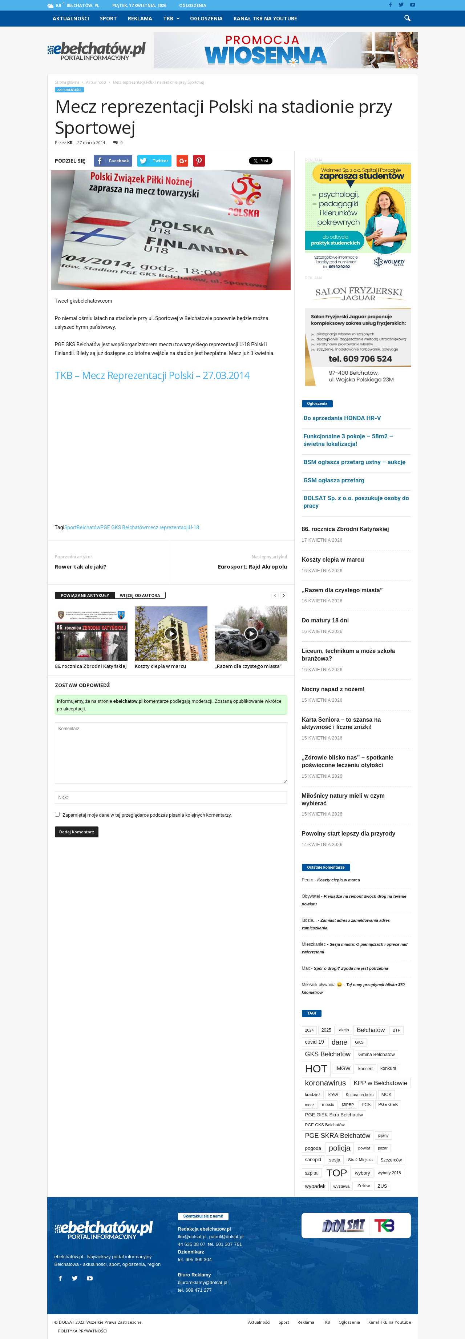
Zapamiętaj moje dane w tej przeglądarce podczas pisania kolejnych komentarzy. (147, 815)
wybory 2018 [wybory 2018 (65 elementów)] (389, 1173)
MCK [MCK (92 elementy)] (386, 1094)
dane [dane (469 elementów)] (339, 1042)
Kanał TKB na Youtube (265, 18)
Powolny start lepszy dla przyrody (349, 833)
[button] (407, 19)
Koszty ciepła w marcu (160, 666)
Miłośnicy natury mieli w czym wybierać (343, 799)
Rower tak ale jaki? (80, 566)
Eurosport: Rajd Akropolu (252, 566)
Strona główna (67, 82)
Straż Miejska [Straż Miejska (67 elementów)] (360, 1159)
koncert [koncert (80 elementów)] (365, 1068)
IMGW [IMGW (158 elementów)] (343, 1068)
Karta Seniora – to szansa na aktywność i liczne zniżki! (341, 723)
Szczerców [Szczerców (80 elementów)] (391, 1160)
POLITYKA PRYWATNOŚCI (82, 1331)
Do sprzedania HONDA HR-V (342, 418)
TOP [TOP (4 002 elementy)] (336, 1173)
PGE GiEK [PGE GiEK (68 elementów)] (388, 1104)
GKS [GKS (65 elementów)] (359, 1042)
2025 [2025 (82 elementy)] (326, 1030)
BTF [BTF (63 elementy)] (396, 1030)
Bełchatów (89, 527)
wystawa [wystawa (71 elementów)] (341, 1186)
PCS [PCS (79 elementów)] (366, 1104)
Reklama (140, 18)
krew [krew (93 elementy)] (333, 1094)
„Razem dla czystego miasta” (248, 666)
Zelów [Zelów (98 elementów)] (363, 1185)
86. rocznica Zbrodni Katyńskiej (91, 666)
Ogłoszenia (192, 5)
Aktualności (71, 18)
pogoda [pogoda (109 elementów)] (313, 1148)
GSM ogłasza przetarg (334, 480)
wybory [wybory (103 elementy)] (362, 1173)
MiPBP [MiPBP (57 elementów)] (348, 1105)
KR (70, 142)
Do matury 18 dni (325, 620)
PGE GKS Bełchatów (123, 527)
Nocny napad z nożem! (333, 689)
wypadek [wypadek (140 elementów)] (315, 1186)
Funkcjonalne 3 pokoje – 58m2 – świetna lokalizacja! (348, 440)
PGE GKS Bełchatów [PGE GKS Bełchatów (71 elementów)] (325, 1124)
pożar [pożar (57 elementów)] (383, 1148)
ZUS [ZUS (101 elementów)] (382, 1186)
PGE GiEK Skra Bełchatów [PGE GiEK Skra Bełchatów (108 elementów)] (334, 1114)
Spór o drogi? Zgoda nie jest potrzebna (351, 968)
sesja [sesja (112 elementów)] (334, 1160)
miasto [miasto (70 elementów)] (328, 1104)
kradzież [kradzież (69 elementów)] (313, 1094)
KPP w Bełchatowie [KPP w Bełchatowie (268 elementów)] (380, 1083)
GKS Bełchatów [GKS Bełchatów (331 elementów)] (328, 1054)
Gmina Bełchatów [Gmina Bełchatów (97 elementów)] (376, 1054)
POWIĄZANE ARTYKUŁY (85, 595)
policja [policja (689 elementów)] (339, 1148)
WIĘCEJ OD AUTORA (140, 595)
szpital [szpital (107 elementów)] (312, 1173)
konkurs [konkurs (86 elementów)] (388, 1068)
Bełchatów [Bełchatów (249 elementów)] (371, 1030)
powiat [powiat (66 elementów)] (364, 1148)
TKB (171, 19)
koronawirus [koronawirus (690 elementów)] (325, 1083)
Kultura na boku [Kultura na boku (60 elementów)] (360, 1094)
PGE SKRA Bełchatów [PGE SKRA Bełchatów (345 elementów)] (338, 1135)
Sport (108, 18)
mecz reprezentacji (167, 527)
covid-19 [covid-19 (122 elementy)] (314, 1042)
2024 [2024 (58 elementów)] (309, 1030)
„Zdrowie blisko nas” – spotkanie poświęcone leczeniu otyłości (348, 761)
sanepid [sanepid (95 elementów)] (313, 1159)
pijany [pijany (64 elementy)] (383, 1135)
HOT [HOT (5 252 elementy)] (316, 1069)
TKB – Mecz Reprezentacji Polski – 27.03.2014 (152, 375)
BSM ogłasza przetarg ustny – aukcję (355, 462)
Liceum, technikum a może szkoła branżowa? (348, 655)
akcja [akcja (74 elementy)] (344, 1029)
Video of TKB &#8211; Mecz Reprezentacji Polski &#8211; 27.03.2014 (171, 455)
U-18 (194, 527)
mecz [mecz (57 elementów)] (309, 1105)
